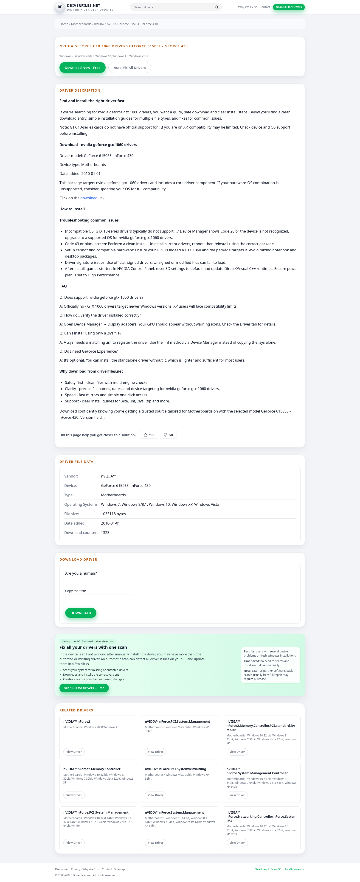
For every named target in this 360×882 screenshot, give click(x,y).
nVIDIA (99, 24)
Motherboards (81, 24)
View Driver (74, 752)
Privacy (75, 869)
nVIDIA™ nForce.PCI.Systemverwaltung (175, 769)
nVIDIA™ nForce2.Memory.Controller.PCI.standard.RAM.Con (261, 725)
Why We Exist (247, 7)
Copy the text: (75, 591)
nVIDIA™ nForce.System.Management (174, 812)
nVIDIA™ (108, 476)
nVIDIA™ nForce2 (76, 721)
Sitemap (119, 869)
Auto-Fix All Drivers (130, 68)
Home (64, 24)
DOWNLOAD (80, 613)
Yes (149, 435)
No (168, 435)
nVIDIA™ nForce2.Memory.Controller (92, 769)
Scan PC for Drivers (289, 7)
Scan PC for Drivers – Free (84, 688)
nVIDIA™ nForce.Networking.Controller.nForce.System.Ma (261, 816)
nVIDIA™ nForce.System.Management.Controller (257, 771)
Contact (264, 7)
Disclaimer (62, 869)
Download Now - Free (82, 67)
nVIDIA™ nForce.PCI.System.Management (177, 721)
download (88, 197)
